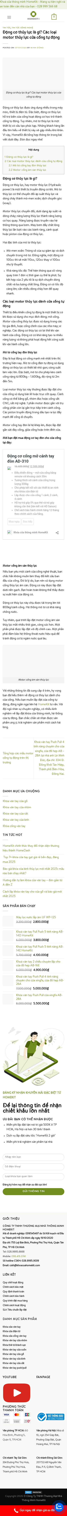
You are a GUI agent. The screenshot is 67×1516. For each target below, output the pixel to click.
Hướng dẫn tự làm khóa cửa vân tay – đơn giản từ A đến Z (32, 883)
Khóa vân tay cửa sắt (15, 814)
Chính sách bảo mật (13, 1287)
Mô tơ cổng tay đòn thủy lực (27, 165)
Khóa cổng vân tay (14, 826)
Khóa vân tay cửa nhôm (17, 807)
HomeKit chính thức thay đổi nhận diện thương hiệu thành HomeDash (31, 848)
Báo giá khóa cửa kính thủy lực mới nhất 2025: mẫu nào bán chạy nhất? (33, 871)
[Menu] (9, 17)
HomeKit (43, 704)
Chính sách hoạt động (14, 1305)
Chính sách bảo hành (13, 1296)
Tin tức (7, 28)
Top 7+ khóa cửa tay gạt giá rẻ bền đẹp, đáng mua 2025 (31, 860)
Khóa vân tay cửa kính (16, 820)
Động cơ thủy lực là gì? (19, 157)
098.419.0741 (18, 1256)
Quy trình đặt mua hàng (15, 1301)
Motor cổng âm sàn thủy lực (27, 170)
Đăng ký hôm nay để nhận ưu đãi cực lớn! (25, 1185)
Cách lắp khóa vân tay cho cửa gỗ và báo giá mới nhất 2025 (32, 894)
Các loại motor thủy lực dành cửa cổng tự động (33, 161)
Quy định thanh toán (13, 1292)
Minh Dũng (37, 48)
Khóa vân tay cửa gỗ (15, 801)
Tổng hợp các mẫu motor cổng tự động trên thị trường (18, 758)
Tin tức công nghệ (22, 28)
